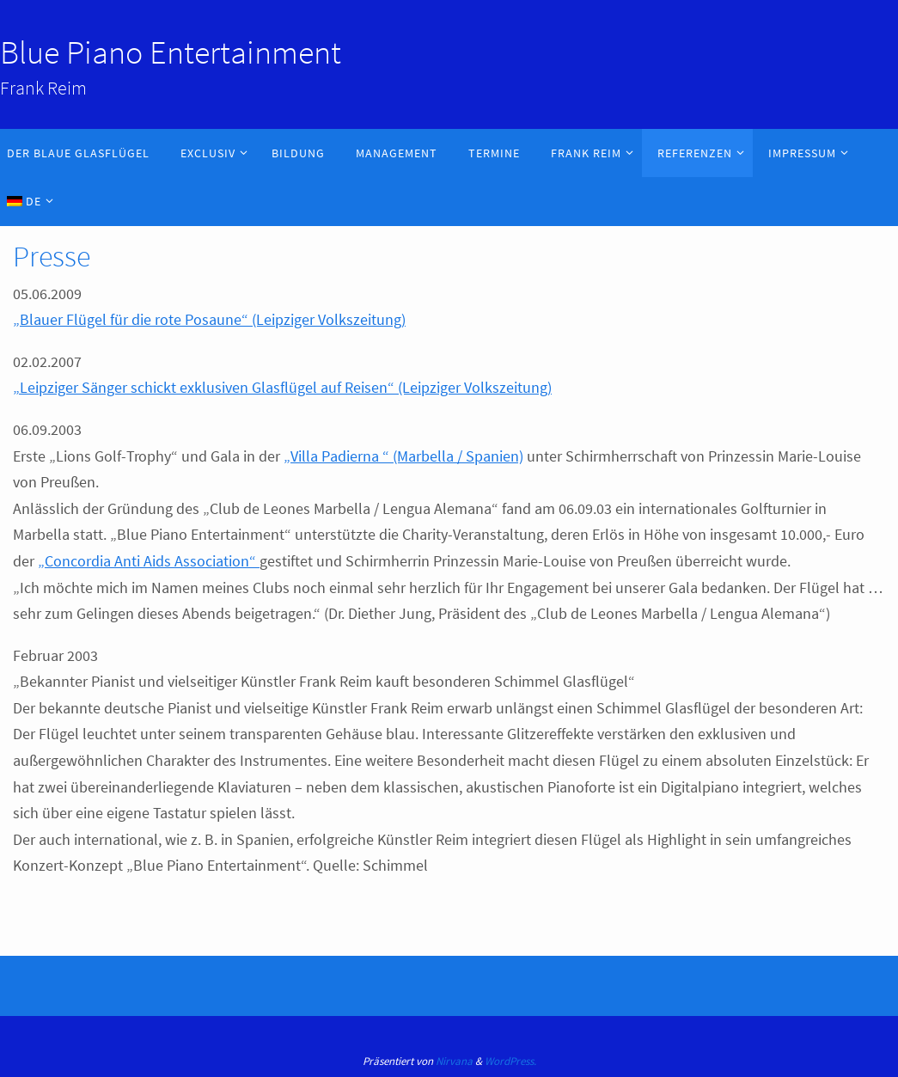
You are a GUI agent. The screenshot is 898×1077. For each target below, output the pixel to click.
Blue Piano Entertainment (170, 52)
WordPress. (510, 1061)
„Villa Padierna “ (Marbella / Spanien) (403, 456)
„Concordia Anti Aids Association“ (149, 561)
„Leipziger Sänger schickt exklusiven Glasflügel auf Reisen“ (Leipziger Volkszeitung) (282, 387)
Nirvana (454, 1061)
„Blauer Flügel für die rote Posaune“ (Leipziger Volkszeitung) (209, 319)
